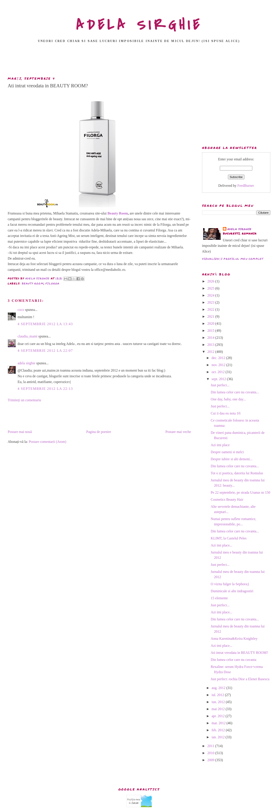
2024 (211, 295)
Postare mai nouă (20, 432)
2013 (211, 344)
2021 (211, 316)
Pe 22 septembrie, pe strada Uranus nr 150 (240, 492)
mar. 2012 (219, 723)
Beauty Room (117, 213)
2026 (211, 281)
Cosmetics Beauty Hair (227, 499)
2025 (211, 288)
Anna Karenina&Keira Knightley (234, 638)
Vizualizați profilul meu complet (233, 259)
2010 (211, 753)
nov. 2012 (219, 365)
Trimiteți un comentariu (24, 400)
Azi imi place (220, 445)
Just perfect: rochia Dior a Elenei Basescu (240, 679)
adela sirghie (26, 363)
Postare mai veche (178, 432)
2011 (211, 746)
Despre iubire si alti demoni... (232, 459)
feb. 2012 (219, 730)
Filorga (52, 283)
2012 (211, 352)
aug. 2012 (219, 688)
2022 (211, 309)
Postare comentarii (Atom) (47, 442)
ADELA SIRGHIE (139, 25)
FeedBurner (245, 185)
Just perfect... (220, 385)
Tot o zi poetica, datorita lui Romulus (237, 473)
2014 (211, 337)
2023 (211, 302)
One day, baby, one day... (228, 399)
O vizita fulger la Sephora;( (230, 584)
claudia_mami (28, 336)
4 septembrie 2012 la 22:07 (45, 350)
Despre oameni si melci (227, 452)
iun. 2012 (219, 702)
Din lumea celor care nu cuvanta (233, 660)
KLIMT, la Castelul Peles (229, 538)
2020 (211, 323)
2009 (211, 760)
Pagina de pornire (98, 432)
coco (21, 310)
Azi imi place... (221, 545)
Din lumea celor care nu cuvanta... (235, 392)
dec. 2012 (219, 358)
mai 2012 (219, 709)
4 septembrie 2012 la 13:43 (45, 324)
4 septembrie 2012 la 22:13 (45, 388)
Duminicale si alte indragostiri (232, 591)
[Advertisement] (139, 61)
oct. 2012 (219, 372)
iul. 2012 (218, 695)
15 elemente (219, 598)
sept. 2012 (219, 379)
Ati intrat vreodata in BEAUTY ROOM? (239, 652)
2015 (211, 330)
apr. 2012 (219, 716)
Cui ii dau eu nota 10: (226, 413)
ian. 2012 (219, 737)
